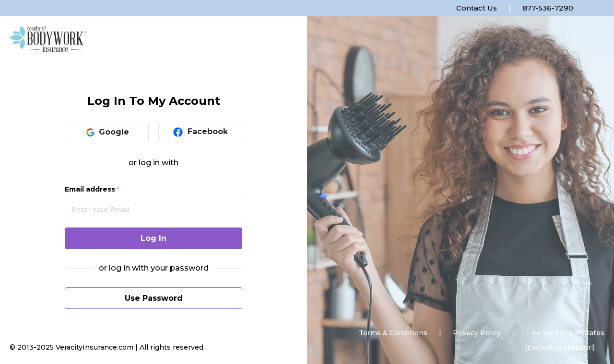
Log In (153, 238)
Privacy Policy (477, 333)
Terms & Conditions (393, 333)
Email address (90, 189)
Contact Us (476, 7)
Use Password (154, 298)
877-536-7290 (547, 7)
